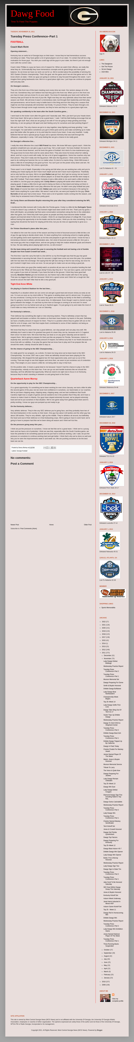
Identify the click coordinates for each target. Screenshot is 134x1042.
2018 (104, 634)
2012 (104, 650)
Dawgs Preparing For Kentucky (110, 841)
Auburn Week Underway (112, 898)
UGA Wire (105, 72)
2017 (104, 637)
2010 (104, 982)
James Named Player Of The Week (112, 755)
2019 (104, 631)
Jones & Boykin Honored (112, 892)
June (106, 962)
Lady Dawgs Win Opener (112, 855)
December (108, 655)
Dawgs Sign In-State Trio (112, 869)
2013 (104, 646)
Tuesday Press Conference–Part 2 (111, 670)
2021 (104, 625)
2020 (104, 628)
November (108, 658)
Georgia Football (22, 451)
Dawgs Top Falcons (110, 837)
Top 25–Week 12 (109, 845)
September (108, 953)
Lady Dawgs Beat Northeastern (109, 693)
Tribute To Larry (108, 767)
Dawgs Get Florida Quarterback (110, 833)
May (105, 965)
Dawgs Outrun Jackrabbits (112, 802)
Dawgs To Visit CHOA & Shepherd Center (111, 724)
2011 (104, 653)
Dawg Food (32, 13)
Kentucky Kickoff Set (110, 895)
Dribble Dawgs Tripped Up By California (112, 742)
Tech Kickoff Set (109, 826)
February (107, 975)
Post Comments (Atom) (28, 528)
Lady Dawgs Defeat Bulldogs (110, 662)
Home (51, 525)
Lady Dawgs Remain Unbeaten (110, 780)
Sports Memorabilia (108, 608)
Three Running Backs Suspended (111, 945)
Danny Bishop (23, 447)
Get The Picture (107, 67)
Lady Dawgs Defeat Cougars (110, 791)
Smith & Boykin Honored (112, 686)
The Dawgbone (106, 64)
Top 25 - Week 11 (109, 910)
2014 (104, 643)
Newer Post (15, 525)
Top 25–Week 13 (109, 784)
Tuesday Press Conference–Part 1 (111, 675)
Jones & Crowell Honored (112, 829)
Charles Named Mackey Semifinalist (111, 822)
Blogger (99, 1030)
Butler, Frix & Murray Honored (110, 859)
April (105, 968)
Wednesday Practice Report (113, 666)
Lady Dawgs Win (109, 813)
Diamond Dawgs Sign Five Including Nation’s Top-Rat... (112, 797)
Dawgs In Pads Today (111, 746)
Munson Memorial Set (111, 679)
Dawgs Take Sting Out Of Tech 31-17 (112, 711)
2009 (104, 985)
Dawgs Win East (109, 787)
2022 (104, 622)
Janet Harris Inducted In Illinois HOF (111, 902)
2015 (104, 640)
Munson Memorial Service (112, 764)
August (106, 956)
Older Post (88, 525)
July (105, 959)
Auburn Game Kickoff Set (112, 907)
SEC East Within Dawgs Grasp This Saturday (112, 888)
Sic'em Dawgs (106, 69)
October (107, 950)
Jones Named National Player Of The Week (111, 935)
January (107, 978)
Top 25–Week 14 (109, 702)
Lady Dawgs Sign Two (111, 866)
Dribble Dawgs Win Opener (113, 852)
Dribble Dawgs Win (110, 918)
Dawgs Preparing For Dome (113, 682)
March (106, 971)
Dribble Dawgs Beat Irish (112, 733)
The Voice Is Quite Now (111, 770)
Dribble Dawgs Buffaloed (112, 689)
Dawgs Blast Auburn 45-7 (112, 849)
